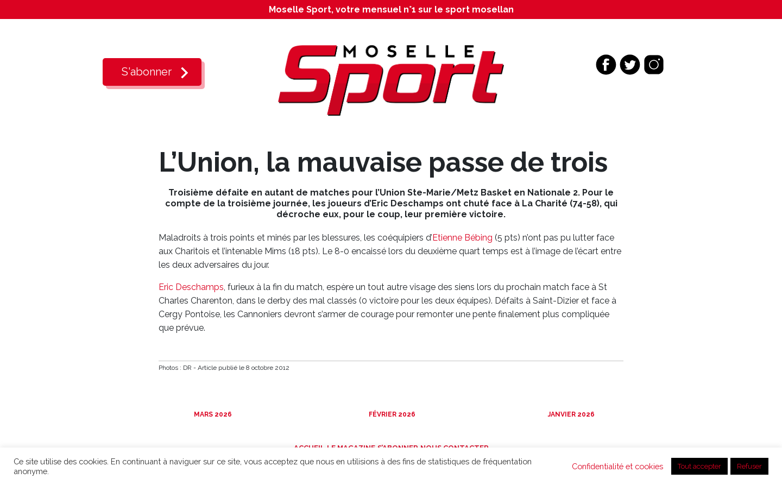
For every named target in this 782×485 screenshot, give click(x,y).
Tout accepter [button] (699, 466)
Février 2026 (391, 414)
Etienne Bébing (462, 237)
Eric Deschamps (191, 287)
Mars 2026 (212, 414)
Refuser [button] (749, 466)
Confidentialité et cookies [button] (617, 466)
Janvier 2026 (570, 414)
